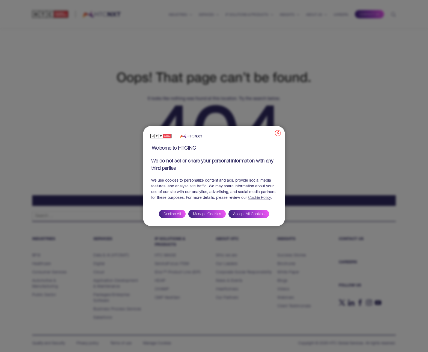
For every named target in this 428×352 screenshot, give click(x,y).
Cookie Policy (259, 198)
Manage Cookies (207, 214)
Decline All (172, 214)
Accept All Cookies (248, 214)
